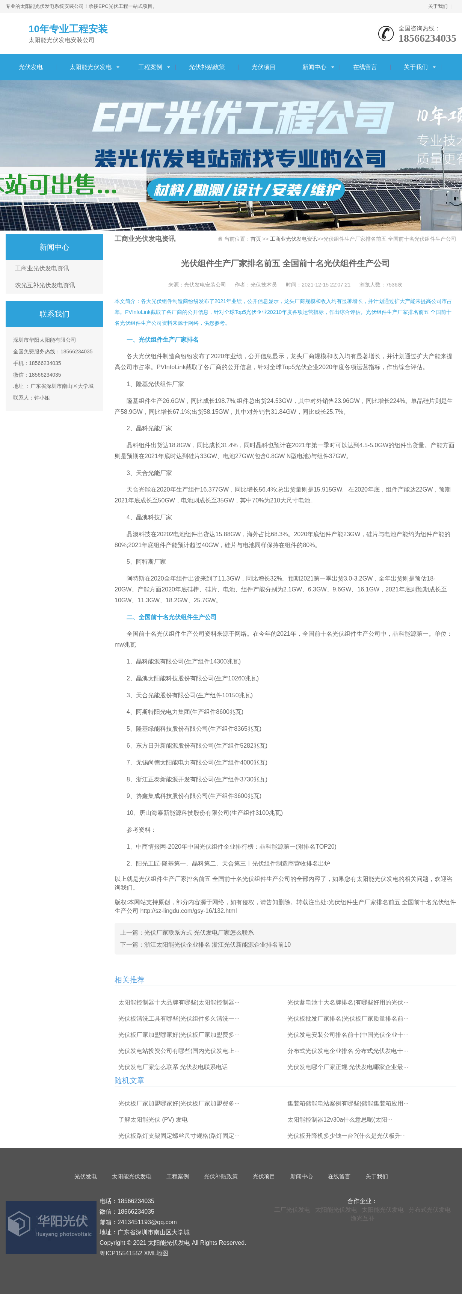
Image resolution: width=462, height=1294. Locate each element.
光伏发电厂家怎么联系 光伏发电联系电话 (173, 1067)
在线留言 (365, 67)
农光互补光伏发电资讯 (45, 285)
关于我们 (438, 6)
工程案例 (150, 67)
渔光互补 (362, 1218)
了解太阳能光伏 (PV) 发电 (153, 1119)
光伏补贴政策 (207, 67)
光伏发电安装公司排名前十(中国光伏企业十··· (348, 1035)
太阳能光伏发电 (90, 67)
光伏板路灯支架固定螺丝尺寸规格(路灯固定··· (179, 1136)
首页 (256, 239)
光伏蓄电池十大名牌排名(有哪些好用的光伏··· (348, 1002)
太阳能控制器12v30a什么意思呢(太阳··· (339, 1119)
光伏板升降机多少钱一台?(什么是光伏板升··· (346, 1136)
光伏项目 (264, 67)
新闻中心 (314, 67)
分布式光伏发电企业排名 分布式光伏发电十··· (347, 1051)
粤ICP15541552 (121, 1253)
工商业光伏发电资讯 (42, 268)
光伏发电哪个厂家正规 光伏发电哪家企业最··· (347, 1067)
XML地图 (156, 1253)
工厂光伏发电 (292, 1210)
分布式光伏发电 (430, 1210)
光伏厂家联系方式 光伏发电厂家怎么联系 (199, 932)
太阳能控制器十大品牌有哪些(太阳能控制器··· (179, 1002)
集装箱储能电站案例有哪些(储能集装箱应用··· (348, 1103)
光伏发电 (31, 67)
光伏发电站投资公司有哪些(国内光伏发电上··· (179, 1051)
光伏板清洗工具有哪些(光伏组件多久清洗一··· (179, 1018)
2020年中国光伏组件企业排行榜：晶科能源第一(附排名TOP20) (252, 846)
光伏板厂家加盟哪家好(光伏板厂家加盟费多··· (179, 1035)
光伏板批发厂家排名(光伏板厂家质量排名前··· (348, 1018)
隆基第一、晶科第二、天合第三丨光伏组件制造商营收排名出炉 (246, 863)
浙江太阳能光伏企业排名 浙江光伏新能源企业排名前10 (217, 944)
